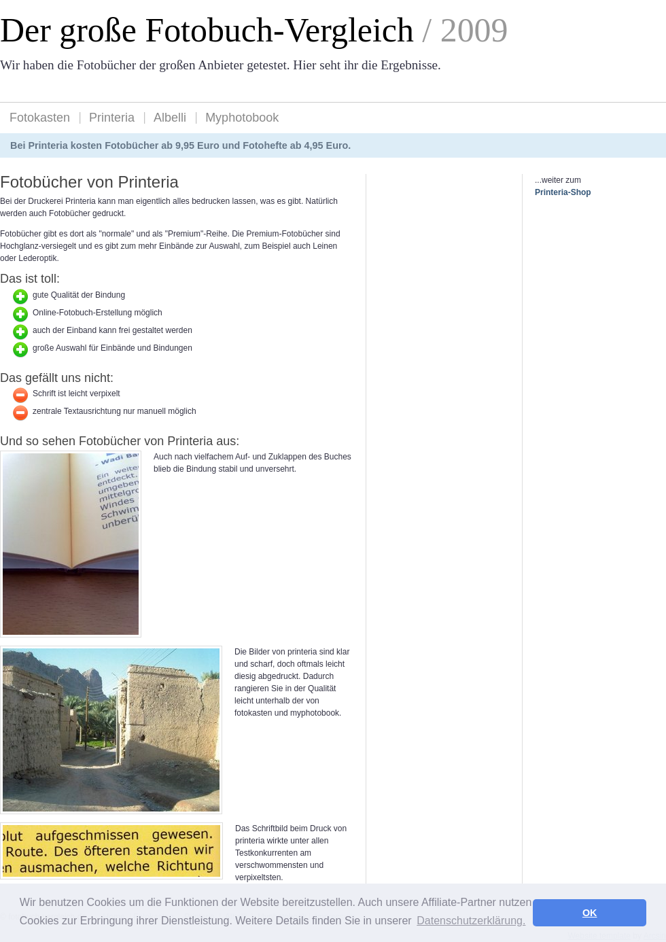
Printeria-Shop (563, 192)
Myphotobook (242, 117)
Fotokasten (40, 117)
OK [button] (589, 912)
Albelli (170, 117)
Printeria (112, 117)
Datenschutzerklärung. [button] (471, 920)
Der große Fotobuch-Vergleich (207, 30)
